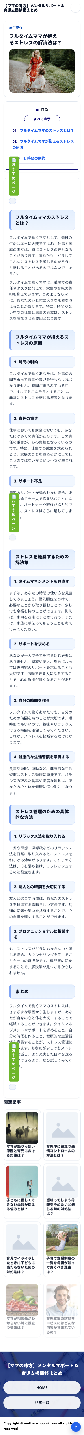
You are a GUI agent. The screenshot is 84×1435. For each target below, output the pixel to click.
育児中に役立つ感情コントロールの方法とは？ (60, 1152)
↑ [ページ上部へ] (76, 1427)
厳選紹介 (16, 27)
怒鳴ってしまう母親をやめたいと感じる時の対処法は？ (60, 1208)
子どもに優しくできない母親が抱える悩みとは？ (20, 1206)
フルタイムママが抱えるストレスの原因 (43, 144)
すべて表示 (42, 119)
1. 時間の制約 (34, 158)
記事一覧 (42, 1402)
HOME (42, 1387)
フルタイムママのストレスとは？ (47, 130)
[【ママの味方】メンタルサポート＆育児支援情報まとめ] (35, 8)
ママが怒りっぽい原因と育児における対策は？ (20, 1152)
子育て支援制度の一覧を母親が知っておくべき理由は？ (60, 1267)
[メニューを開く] (75, 8)
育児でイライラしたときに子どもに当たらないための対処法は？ (20, 1267)
